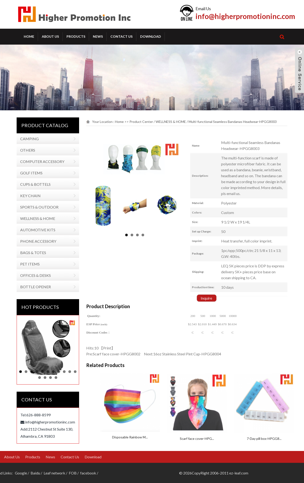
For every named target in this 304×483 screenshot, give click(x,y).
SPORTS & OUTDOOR (36, 207)
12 (37, 377)
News (98, 36)
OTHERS (24, 150)
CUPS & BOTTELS (32, 184)
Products (75, 36)
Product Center (149, 122)
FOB (18, 473)
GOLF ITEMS (28, 173)
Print (115, 348)
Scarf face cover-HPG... (227, 439)
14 (48, 377)
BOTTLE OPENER (32, 286)
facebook (34, 473)
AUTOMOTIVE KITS (34, 230)
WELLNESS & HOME (34, 218)
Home (29, 36)
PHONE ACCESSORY (35, 241)
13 (42, 377)
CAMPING (26, 138)
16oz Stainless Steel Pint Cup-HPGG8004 (195, 354)
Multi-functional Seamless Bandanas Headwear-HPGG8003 (241, 122)
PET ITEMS (27, 264)
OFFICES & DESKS (32, 275)
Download (150, 36)
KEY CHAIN (27, 195)
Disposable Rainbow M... (160, 437)
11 (72, 371)
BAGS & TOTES (30, 252)
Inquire (214, 298)
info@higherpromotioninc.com (245, 16)
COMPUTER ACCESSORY (39, 161)
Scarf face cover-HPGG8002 (124, 354)
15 (53, 377)
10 (67, 371)
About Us (50, 36)
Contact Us (121, 36)
